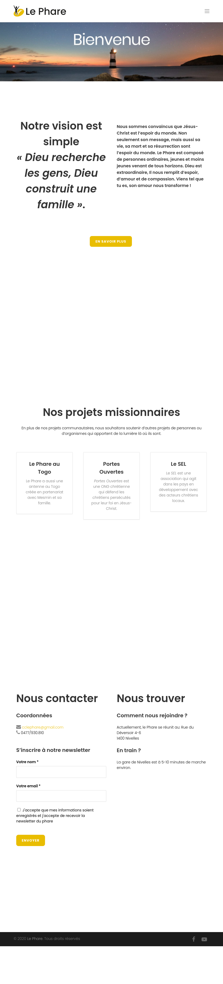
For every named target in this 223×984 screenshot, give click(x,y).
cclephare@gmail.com (43, 727)
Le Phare (34, 938)
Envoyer (31, 840)
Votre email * (61, 792)
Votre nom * (61, 768)
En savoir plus (111, 241)
